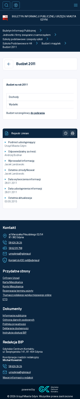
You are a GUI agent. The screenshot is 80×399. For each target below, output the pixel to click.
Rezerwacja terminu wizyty (18, 290)
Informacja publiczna (14, 315)
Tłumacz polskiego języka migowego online (27, 295)
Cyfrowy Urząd (11, 278)
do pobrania (37, 113)
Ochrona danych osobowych (18, 319)
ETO (5, 299)
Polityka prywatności (14, 324)
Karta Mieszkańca (13, 282)
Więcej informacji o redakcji (18, 377)
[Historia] (66, 133)
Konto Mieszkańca (13, 286)
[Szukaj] (6, 5)
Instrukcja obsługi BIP (15, 332)
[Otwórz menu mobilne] (75, 5)
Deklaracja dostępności (16, 328)
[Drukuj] (73, 133)
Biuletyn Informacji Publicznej (19, 30)
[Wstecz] (9, 64)
